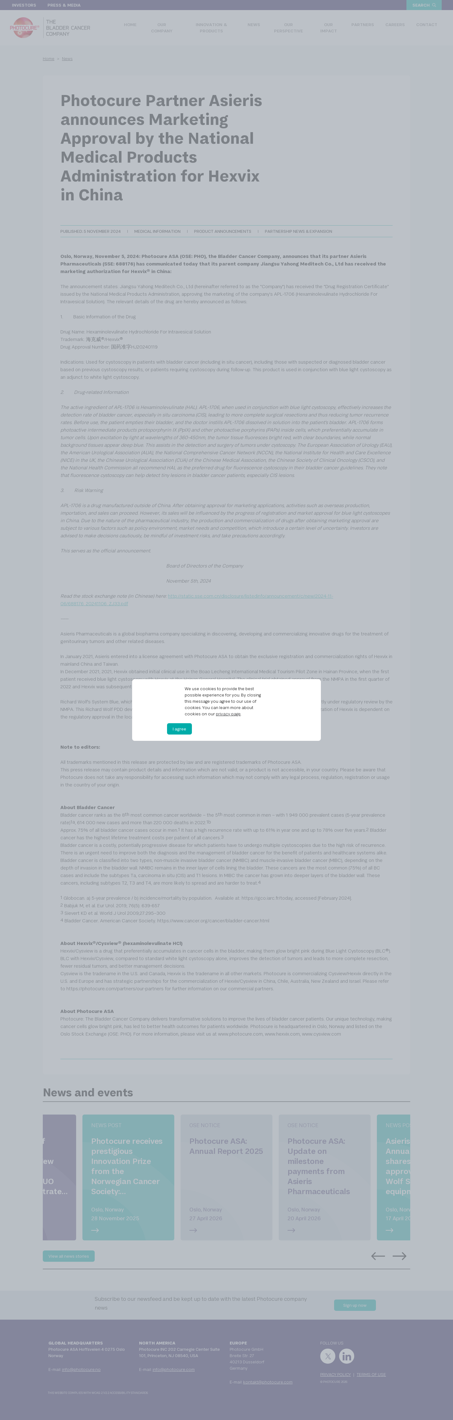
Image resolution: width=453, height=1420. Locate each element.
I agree (179, 729)
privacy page (228, 714)
